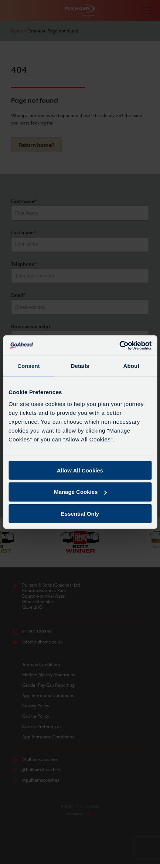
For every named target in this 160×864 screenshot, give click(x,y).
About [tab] (131, 366)
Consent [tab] (28, 366)
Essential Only (80, 513)
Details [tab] (80, 366)
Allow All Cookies (80, 470)
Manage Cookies (80, 492)
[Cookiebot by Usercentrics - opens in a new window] (119, 345)
